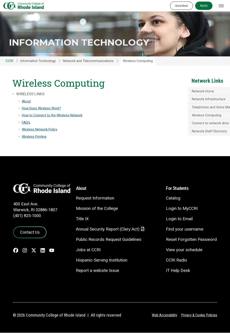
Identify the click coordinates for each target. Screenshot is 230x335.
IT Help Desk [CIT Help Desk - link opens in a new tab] (178, 272)
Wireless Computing (188, 116)
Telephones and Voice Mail (193, 108)
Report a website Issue (96, 272)
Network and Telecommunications (88, 61)
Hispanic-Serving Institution (100, 262)
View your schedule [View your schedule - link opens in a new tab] (184, 251)
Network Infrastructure (190, 100)
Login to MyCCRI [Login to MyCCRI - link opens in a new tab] (181, 210)
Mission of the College (96, 210)
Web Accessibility (161, 317)
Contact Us (29, 234)
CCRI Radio (176, 261)
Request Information (94, 200)
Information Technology (88, 42)
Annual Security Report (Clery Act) (107, 231)
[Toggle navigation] (221, 5)
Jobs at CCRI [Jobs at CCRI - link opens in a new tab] (87, 252)
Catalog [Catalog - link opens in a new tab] (173, 200)
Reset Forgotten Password (191, 241)
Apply (204, 5)
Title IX (81, 220)
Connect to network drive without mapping (191, 126)
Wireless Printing (34, 137)
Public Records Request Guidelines (107, 241)
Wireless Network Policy (40, 129)
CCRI (9, 61)
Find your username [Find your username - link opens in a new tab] (184, 231)
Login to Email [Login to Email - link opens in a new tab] (179, 220)
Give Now (181, 5)
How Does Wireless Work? (42, 108)
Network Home (184, 91)
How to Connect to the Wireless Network (53, 115)
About (26, 101)
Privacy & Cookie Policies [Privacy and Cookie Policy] (198, 317)
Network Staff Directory (191, 136)
